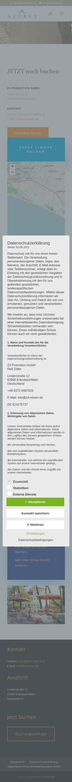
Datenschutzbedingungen (35, 540)
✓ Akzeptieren (35, 502)
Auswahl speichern (35, 513)
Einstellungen (35, 533)
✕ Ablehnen (35, 524)
